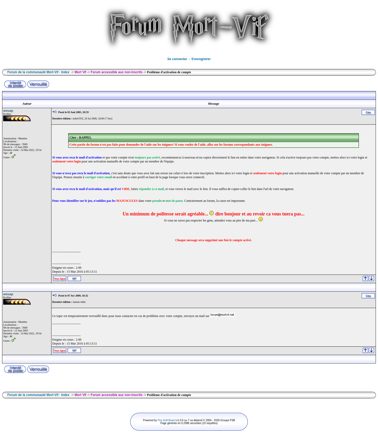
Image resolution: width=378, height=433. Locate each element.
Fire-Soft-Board (166, 420)
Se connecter (177, 59)
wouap (8, 111)
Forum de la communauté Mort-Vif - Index (38, 72)
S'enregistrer (201, 59)
